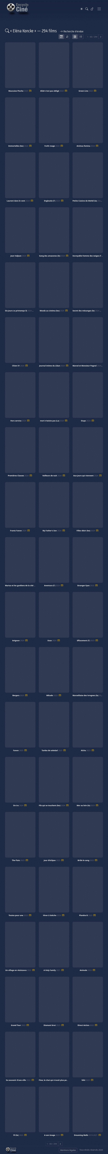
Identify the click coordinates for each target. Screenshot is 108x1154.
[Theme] (82, 9)
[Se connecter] (92, 9)
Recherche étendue (72, 31)
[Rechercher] (87, 9)
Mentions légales (68, 1150)
